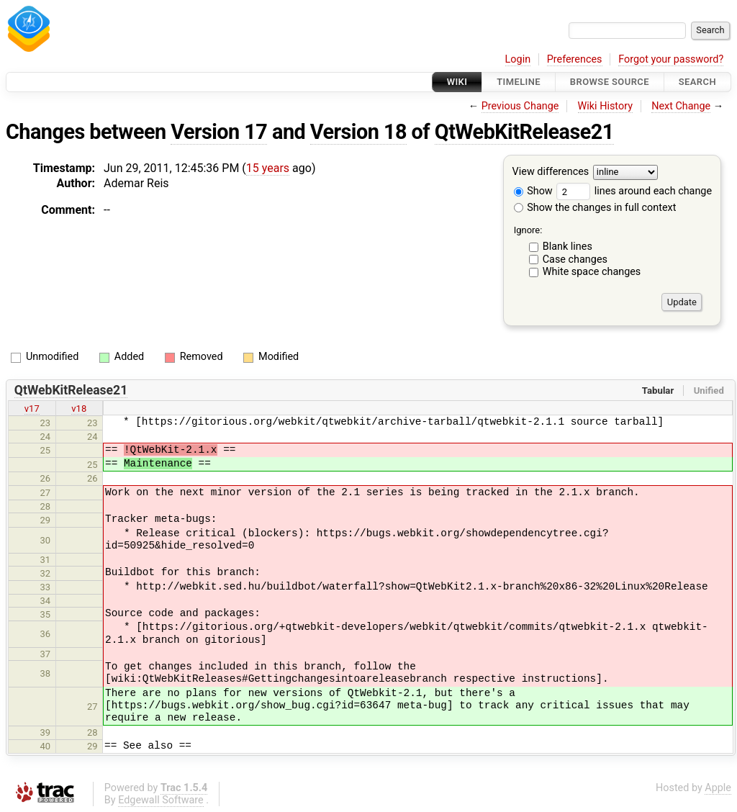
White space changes (592, 272)
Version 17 (219, 131)
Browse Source (609, 81)
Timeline (519, 81)
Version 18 (358, 131)
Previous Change (520, 106)
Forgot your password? (670, 59)
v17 (32, 408)
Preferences (574, 59)
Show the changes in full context (595, 208)
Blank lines (567, 246)
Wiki (457, 81)
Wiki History (605, 106)
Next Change (680, 106)
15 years (267, 168)
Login (518, 59)
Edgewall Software (161, 800)
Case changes (575, 259)
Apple (718, 788)
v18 (78, 408)
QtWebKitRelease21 (524, 131)
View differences (550, 172)
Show (533, 191)
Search (697, 81)
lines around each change (634, 191)
